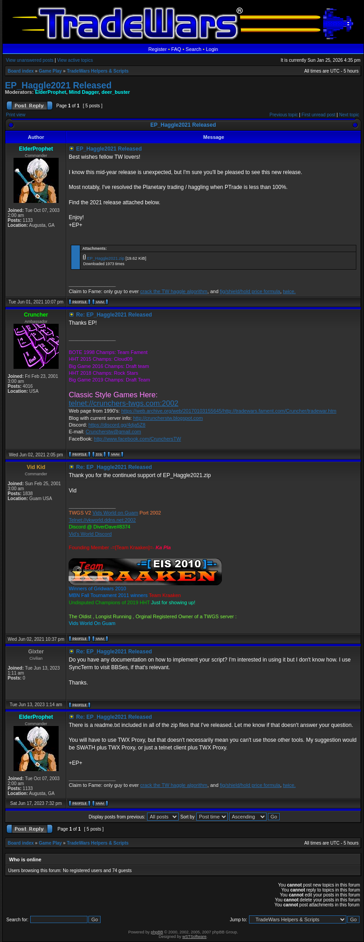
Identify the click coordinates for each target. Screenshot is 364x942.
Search (194, 49)
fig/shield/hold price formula (250, 291)
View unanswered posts (29, 60)
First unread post (319, 114)
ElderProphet (50, 92)
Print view (15, 114)
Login (212, 49)
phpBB (157, 932)
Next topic (349, 114)
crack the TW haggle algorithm (173, 291)
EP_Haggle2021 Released (58, 85)
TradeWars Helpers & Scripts (98, 71)
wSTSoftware (194, 936)
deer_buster (115, 92)
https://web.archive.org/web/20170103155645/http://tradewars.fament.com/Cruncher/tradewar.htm (228, 411)
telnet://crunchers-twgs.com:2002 (123, 403)
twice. (289, 291)
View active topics (75, 60)
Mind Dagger (84, 92)
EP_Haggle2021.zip (105, 258)
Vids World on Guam (115, 512)
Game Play (50, 71)
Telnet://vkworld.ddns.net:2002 (102, 520)
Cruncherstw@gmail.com (113, 431)
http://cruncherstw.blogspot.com (168, 418)
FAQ (176, 49)
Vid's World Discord (90, 534)
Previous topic (284, 114)
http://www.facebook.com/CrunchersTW (137, 438)
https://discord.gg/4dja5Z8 (117, 424)
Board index (21, 71)
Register (157, 49)
